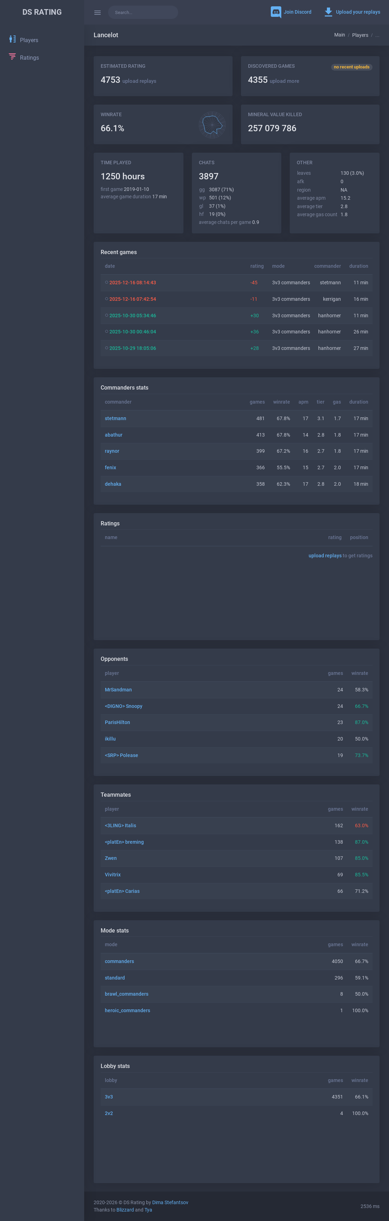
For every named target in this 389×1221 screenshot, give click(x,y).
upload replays (139, 81)
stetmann (115, 419)
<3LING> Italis (120, 826)
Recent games (119, 252)
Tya (148, 1210)
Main (339, 35)
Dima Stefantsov (170, 1203)
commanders (119, 961)
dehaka (113, 484)
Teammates (116, 794)
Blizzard (125, 1210)
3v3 (109, 1097)
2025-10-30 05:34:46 (132, 316)
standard (115, 978)
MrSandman (118, 690)
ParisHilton (117, 722)
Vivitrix (113, 875)
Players (360, 35)
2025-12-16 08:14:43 (132, 283)
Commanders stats (124, 387)
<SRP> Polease (121, 755)
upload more (284, 81)
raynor (112, 451)
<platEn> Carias (122, 891)
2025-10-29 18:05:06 (132, 348)
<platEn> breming (124, 842)
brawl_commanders (126, 994)
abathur (113, 435)
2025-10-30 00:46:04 (132, 332)
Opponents (114, 659)
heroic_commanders (127, 1011)
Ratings (110, 523)
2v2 (109, 1113)
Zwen (111, 858)
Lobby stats (115, 1066)
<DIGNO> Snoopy (123, 706)
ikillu (110, 739)
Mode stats (115, 930)
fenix (110, 468)
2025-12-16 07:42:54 (132, 299)
